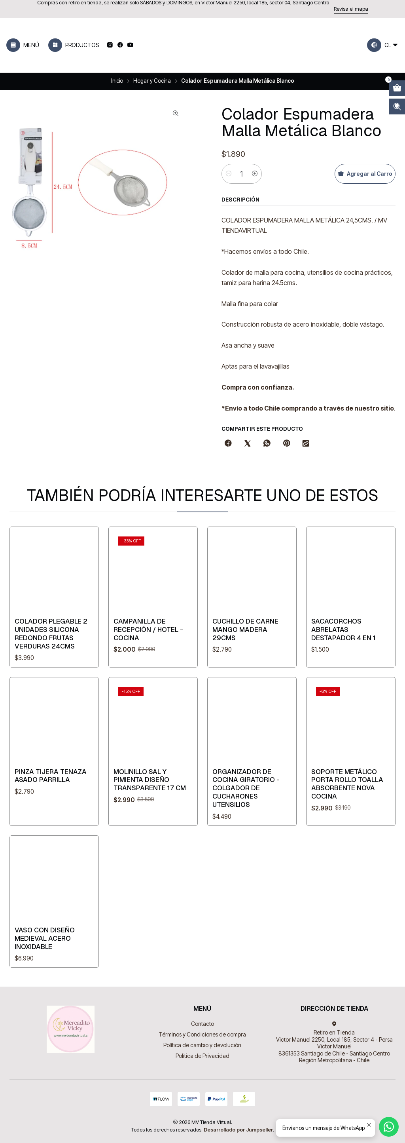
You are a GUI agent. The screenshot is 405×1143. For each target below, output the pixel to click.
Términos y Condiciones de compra (202, 1034)
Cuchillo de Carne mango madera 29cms (245, 653)
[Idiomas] (382, 45)
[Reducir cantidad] (228, 173)
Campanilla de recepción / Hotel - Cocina (148, 643)
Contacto (202, 1023)
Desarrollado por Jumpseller (238, 1130)
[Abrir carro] (397, 88)
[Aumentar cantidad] (254, 173)
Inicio (117, 81)
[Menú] (23, 45)
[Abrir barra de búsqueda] (397, 106)
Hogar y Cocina (152, 81)
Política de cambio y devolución (202, 1045)
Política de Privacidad (202, 1055)
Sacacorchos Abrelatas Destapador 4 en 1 (343, 663)
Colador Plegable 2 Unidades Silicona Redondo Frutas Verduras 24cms (51, 641)
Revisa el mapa (351, 9)
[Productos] (73, 45)
